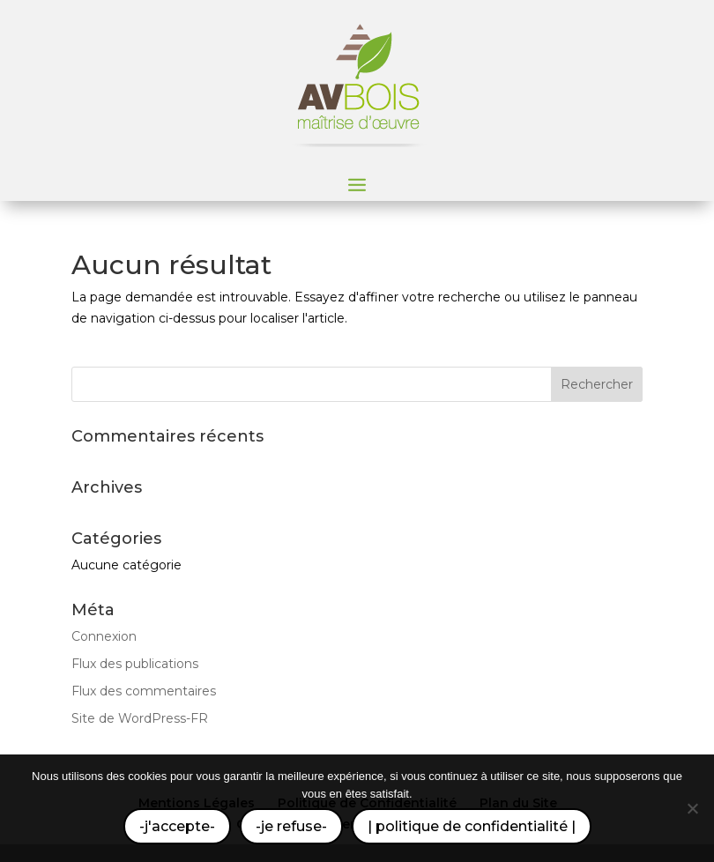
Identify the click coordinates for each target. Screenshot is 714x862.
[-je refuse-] (692, 808)
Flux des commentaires (143, 691)
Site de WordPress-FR (139, 718)
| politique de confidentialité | (472, 826)
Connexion (104, 636)
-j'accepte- (177, 826)
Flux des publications (134, 664)
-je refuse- (291, 826)
